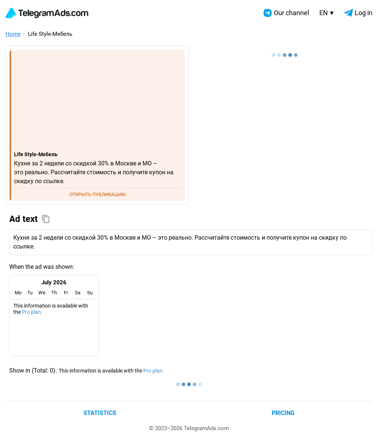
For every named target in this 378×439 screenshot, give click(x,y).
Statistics (99, 412)
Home (13, 34)
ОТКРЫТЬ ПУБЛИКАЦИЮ (97, 194)
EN (326, 12)
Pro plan (31, 312)
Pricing (283, 412)
